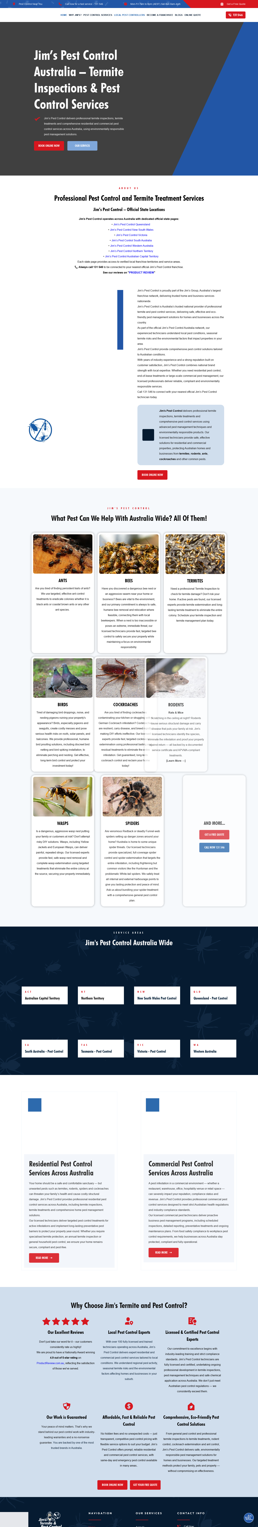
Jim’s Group (191, 290)
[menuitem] (64, 15)
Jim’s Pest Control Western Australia (131, 245)
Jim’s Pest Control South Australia (132, 240)
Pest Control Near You (30, 4)
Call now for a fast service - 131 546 (84, 4)
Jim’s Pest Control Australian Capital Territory (131, 256)
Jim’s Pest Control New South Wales (131, 229)
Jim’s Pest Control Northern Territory (131, 251)
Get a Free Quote (236, 4)
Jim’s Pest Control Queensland (131, 224)
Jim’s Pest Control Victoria (131, 235)
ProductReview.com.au (50, 1363)
